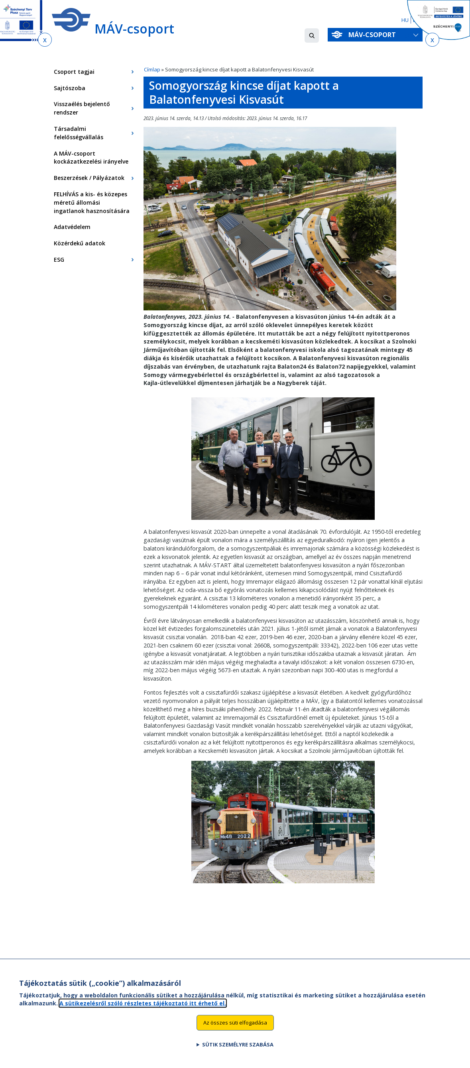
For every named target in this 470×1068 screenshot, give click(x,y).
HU (405, 20)
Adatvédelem (72, 227)
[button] (312, 35)
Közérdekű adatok (79, 243)
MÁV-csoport (373, 34)
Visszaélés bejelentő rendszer (82, 108)
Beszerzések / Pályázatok (89, 178)
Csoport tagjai (74, 71)
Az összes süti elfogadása (235, 1030)
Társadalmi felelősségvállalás (78, 133)
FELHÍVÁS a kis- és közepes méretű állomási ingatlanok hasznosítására (92, 202)
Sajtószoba (69, 88)
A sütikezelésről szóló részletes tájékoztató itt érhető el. (142, 1010)
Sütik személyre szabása (237, 1052)
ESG (59, 259)
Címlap (152, 69)
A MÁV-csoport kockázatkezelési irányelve (91, 158)
